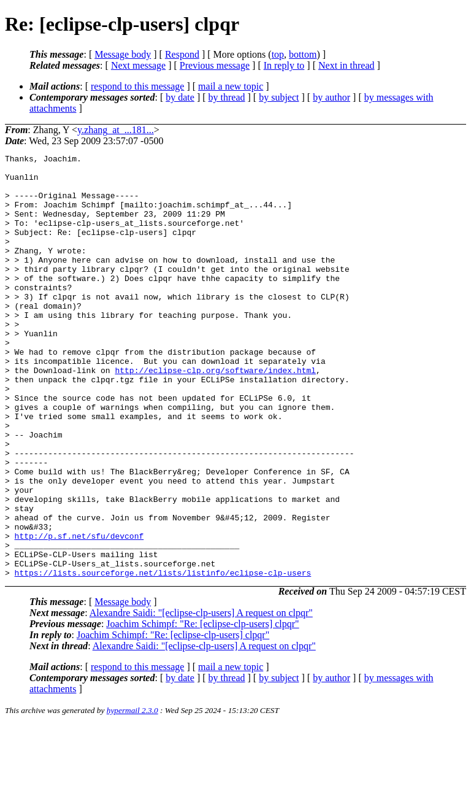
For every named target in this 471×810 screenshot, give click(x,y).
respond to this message (137, 86)
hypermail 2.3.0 (132, 795)
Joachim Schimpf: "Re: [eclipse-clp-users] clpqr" (202, 708)
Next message (138, 65)
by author (331, 97)
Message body (122, 54)
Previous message (215, 65)
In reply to (284, 65)
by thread (227, 97)
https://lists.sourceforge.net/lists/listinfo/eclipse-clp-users (163, 657)
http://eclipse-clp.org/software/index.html (215, 414)
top (278, 54)
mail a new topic (230, 86)
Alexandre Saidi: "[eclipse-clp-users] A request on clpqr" (201, 697)
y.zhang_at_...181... (115, 130)
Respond (182, 54)
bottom (302, 54)
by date (180, 97)
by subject (279, 97)
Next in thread (346, 65)
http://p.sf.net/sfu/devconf (79, 613)
